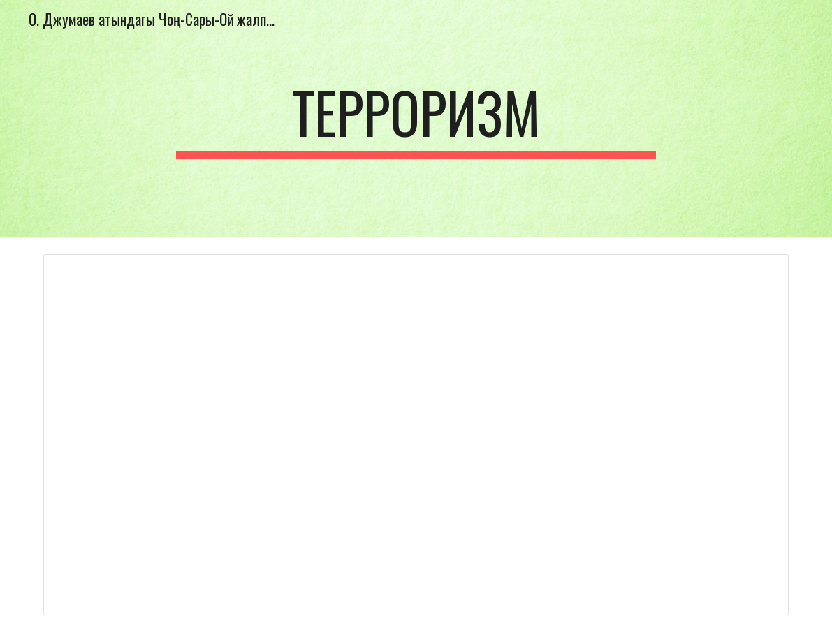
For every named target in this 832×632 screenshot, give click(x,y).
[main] (416, 119)
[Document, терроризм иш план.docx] (416, 434)
